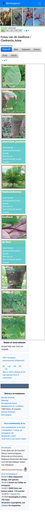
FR (16, 31)
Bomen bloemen (8, 412)
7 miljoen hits (14, 494)
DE (20, 31)
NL (3, 31)
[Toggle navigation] (39, 3)
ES (12, 31)
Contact (4, 505)
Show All (6, 49)
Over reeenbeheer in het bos (13, 427)
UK (7, 31)
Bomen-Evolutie (8, 397)
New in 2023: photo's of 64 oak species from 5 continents (14, 375)
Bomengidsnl (11, 3)
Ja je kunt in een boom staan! (13, 439)
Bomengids (6, 448)
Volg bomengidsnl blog (14, 423)
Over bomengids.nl (9, 474)
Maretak (4, 400)
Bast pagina (6, 415)
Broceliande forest (9, 403)
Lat (9, 366)
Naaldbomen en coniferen (12, 406)
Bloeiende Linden (8, 436)
